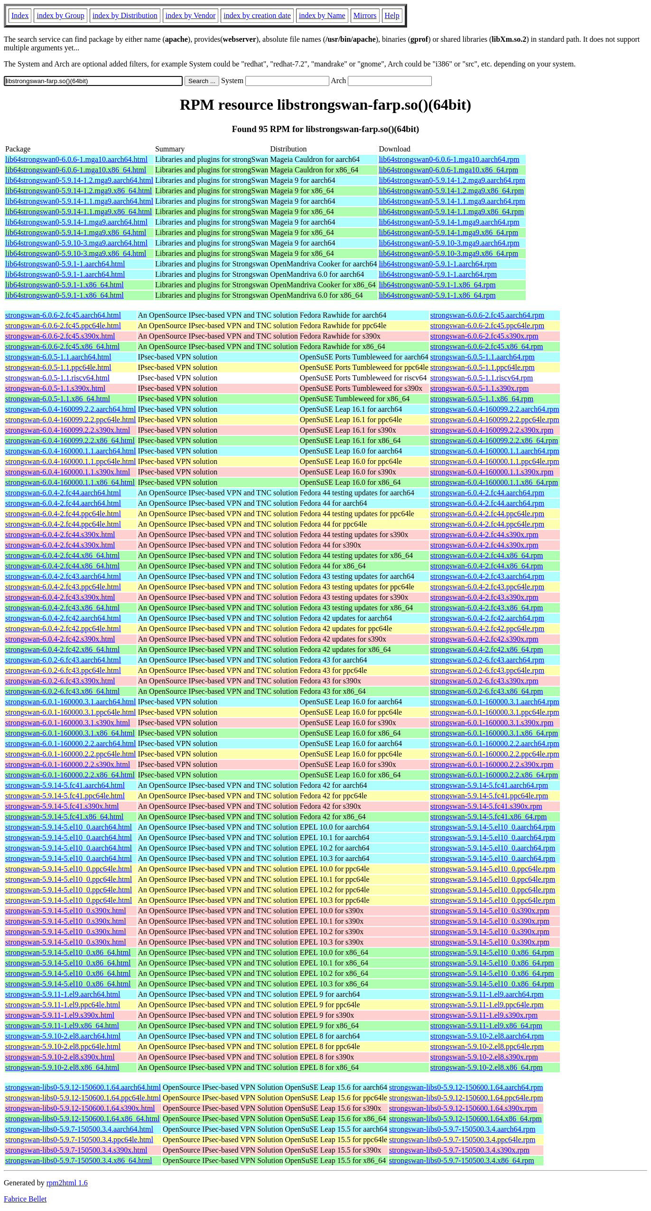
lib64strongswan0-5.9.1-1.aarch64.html (65, 264)
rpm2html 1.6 (67, 1183)
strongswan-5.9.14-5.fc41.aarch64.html (65, 785)
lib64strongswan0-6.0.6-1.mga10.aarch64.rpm (449, 159)
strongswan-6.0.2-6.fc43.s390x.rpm (484, 681)
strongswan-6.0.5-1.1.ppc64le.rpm (482, 367)
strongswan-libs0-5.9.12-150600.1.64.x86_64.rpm (465, 1119)
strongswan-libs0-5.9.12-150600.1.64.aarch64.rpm (466, 1087)
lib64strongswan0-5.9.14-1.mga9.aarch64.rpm (449, 222)
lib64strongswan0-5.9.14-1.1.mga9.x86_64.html (78, 212)
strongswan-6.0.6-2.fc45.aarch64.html (63, 315)
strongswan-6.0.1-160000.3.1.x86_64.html (70, 733)
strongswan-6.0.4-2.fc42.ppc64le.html (63, 628)
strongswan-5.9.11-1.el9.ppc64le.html (62, 1005)
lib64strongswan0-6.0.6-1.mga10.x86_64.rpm (448, 170)
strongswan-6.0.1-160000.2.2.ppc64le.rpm (494, 754)
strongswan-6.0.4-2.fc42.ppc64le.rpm (487, 628)
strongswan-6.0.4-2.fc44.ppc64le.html (63, 514)
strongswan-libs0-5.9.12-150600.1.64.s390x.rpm (463, 1108)
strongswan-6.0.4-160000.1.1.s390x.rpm (492, 472)
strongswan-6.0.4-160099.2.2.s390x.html (67, 430)
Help (392, 15)
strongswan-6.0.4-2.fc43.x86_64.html (62, 608)
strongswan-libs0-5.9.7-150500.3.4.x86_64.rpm (461, 1160)
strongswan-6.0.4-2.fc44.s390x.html (60, 534)
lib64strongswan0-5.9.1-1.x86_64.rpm (437, 285)
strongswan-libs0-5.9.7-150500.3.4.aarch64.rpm (462, 1129)
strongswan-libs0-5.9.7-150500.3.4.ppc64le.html (79, 1139)
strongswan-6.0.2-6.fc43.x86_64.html (62, 691)
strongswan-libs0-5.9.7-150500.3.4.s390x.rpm (459, 1150)
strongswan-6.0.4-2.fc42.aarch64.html (63, 618)
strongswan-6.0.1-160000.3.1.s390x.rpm (492, 723)
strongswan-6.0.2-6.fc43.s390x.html (60, 681)
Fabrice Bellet (25, 1199)
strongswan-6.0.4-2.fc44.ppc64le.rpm (487, 514)
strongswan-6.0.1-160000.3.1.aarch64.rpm (494, 702)
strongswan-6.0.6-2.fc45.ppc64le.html (63, 326)
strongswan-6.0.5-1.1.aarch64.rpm (482, 357)
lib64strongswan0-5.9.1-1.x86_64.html (64, 285)
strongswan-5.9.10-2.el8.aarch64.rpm (487, 1036)
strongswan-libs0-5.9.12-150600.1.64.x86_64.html (82, 1119)
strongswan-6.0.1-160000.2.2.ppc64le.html (70, 754)
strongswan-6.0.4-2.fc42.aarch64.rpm (487, 618)
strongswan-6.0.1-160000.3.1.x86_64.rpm (494, 733)
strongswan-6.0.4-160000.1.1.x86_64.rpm (494, 482)
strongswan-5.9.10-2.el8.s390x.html (60, 1057)
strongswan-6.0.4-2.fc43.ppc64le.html (63, 587)
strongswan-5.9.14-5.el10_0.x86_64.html (67, 952)
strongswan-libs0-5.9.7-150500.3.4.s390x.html (76, 1150)
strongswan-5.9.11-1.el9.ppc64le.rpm (487, 1005)
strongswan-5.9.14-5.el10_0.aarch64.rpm (493, 827)
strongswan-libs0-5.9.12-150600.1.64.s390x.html (80, 1108)
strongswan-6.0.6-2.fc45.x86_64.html (62, 346)
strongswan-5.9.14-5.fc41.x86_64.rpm (488, 817)
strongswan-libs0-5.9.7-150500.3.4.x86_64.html (78, 1160)
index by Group (60, 15)
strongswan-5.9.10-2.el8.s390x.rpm (484, 1057)
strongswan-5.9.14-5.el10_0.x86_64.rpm (492, 952)
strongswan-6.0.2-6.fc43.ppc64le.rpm (487, 670)
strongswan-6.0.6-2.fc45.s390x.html (60, 336)
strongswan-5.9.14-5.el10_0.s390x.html (65, 911)
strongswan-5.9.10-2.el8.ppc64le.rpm (487, 1046)
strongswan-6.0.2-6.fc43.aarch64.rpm (487, 660)
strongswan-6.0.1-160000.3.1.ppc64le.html (70, 712)
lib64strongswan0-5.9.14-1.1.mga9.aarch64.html (79, 201)
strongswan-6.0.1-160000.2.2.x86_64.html (70, 775)
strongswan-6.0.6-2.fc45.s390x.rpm (484, 336)
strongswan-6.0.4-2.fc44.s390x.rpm (484, 534)
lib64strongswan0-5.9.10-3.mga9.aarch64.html (76, 243)
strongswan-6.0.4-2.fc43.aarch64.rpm (487, 576)
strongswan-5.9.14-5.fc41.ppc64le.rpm (489, 796)
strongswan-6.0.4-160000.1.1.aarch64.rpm (494, 451)
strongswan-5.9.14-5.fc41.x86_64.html (64, 817)
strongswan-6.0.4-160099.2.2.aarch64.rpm (494, 409)
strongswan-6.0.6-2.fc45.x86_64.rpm (486, 346)
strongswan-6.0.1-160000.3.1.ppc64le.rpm (494, 712)
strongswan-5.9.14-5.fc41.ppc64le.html (65, 796)
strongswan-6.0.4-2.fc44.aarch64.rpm (487, 493)
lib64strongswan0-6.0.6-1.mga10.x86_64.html (75, 170)
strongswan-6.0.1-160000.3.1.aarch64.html (70, 702)
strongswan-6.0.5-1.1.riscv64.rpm (481, 378)
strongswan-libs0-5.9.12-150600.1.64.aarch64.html (83, 1087)
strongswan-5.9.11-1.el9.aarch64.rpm (487, 994)
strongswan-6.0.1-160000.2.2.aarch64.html (70, 743)
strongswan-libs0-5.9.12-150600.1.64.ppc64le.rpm (466, 1098)
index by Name (322, 15)
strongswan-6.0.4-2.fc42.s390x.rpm (484, 639)
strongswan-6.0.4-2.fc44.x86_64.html (62, 555)
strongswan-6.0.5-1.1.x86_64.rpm (481, 399)
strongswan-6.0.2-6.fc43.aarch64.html (63, 660)
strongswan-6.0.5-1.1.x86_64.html (57, 399)
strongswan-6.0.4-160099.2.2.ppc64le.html (70, 420)
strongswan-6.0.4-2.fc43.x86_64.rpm (486, 608)
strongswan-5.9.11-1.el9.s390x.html (59, 1015)
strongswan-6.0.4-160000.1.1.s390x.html (67, 472)
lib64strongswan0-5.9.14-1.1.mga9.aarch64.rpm (452, 201)
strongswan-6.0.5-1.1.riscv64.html (57, 378)
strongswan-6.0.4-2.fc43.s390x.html (60, 597)
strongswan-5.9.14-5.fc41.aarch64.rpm (489, 785)
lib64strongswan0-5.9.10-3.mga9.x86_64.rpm (448, 253)
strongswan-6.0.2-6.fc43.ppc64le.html (63, 670)
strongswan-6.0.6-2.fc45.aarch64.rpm (487, 315)
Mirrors (365, 15)
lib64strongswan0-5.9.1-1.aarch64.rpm (438, 264)
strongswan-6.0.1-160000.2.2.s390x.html (67, 764)
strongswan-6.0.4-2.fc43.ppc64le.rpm (487, 587)
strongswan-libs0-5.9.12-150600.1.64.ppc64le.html (83, 1098)
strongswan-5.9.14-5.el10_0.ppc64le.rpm (493, 869)
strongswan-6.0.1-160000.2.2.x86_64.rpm (494, 775)
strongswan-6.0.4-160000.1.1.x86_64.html (70, 482)
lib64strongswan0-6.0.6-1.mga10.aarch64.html (76, 159)
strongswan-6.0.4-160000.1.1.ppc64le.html (70, 461)
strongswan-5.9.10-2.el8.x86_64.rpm (486, 1067)
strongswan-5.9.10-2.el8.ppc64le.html (63, 1046)
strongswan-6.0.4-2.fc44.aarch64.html (63, 493)
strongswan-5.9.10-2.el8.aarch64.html (63, 1036)
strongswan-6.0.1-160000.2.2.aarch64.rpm (494, 743)
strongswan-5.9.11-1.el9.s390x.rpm (484, 1015)
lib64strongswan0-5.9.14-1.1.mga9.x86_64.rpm (451, 212)
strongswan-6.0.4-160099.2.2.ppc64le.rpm (494, 420)
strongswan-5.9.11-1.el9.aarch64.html (62, 994)
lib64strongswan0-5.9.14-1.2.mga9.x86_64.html (78, 191)
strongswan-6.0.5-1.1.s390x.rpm (479, 388)
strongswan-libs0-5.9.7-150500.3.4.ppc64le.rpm (462, 1139)
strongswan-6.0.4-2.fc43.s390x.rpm (484, 597)
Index (19, 15)
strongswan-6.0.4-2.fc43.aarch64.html (63, 576)
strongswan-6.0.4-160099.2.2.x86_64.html (70, 440)
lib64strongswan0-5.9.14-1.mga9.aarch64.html (76, 222)
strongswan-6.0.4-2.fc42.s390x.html (60, 639)
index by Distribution (125, 15)
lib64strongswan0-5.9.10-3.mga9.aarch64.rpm (449, 243)
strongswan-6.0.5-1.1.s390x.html (55, 388)
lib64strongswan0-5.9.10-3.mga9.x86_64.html (75, 253)
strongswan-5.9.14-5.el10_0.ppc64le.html (68, 869)
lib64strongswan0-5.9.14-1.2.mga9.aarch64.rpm (452, 180)
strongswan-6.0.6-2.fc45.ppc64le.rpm (487, 326)
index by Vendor (190, 15)
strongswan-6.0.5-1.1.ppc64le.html (58, 367)
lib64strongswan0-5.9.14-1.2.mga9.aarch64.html (79, 180)
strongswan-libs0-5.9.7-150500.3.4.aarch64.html (79, 1129)
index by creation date (257, 15)
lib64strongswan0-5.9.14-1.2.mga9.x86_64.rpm (451, 191)
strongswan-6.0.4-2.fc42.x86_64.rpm (486, 649)
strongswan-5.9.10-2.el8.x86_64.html (62, 1067)
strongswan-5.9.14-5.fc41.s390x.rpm (486, 806)
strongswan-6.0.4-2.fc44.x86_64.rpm (486, 555)
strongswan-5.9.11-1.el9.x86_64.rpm (486, 1026)
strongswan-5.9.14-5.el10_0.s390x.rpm (489, 911)
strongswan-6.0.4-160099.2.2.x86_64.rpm (494, 440)
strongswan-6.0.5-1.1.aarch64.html (58, 357)
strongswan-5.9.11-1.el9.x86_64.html (62, 1026)
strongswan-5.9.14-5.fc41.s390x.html (62, 806)
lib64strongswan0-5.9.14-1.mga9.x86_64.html (75, 232)
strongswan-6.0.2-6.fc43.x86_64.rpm (486, 691)
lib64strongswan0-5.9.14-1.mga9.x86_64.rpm (448, 232)
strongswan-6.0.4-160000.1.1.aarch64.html (70, 451)
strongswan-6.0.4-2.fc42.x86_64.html (62, 649)
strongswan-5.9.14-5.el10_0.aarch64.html (68, 827)
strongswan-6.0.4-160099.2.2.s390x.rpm (492, 430)
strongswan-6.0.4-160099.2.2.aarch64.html (70, 409)
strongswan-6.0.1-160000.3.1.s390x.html (67, 723)
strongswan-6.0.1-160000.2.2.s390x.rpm (492, 764)
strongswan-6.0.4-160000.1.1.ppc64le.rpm (494, 461)
